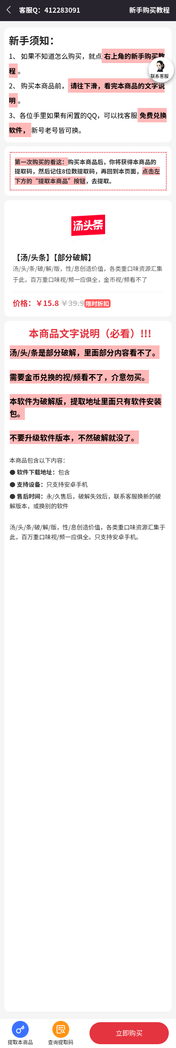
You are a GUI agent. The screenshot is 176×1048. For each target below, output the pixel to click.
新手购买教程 (149, 10)
